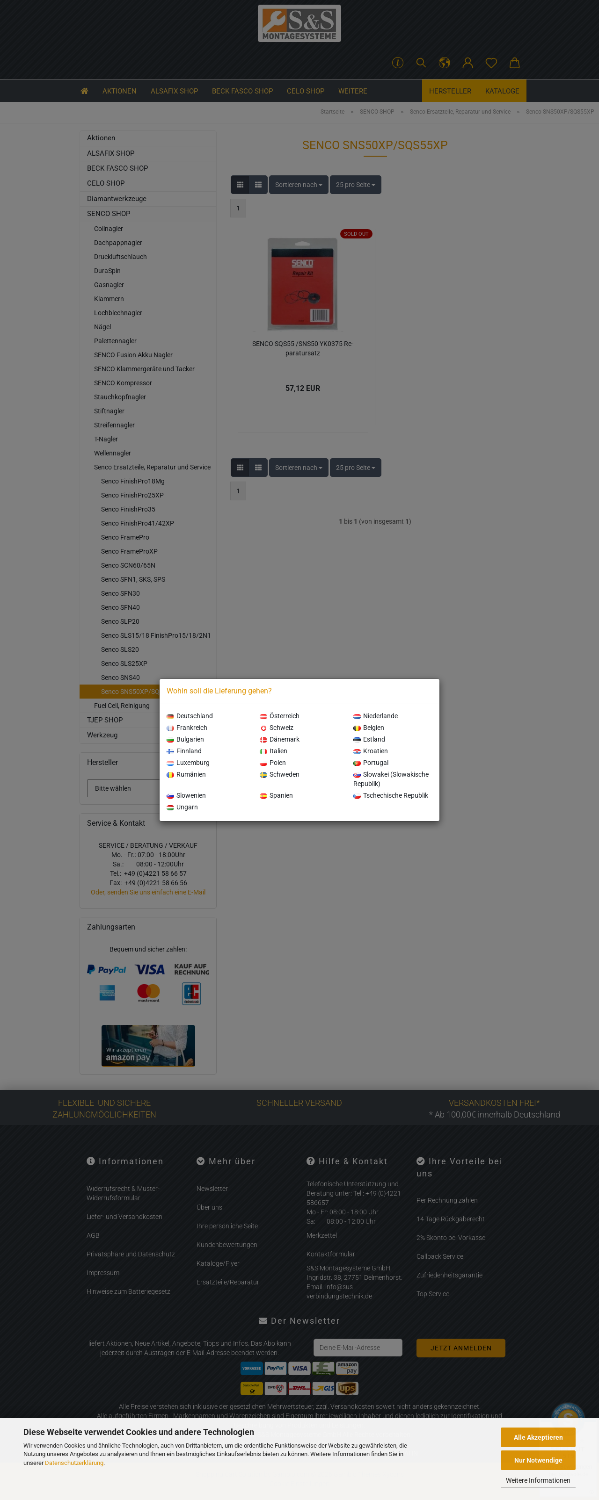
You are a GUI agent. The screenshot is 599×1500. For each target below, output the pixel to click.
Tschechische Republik (390, 795)
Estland (369, 739)
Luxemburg (188, 762)
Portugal (370, 762)
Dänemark (280, 739)
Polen (273, 762)
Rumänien (186, 774)
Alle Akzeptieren (538, 1437)
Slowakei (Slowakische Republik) (391, 779)
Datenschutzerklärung (74, 1462)
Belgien (368, 727)
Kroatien (370, 751)
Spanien (276, 795)
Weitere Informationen (538, 1480)
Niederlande (375, 716)
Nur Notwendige (538, 1460)
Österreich (280, 716)
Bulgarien (185, 739)
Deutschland (190, 716)
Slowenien (186, 795)
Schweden (280, 774)
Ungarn (182, 807)
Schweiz (276, 727)
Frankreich (187, 727)
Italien (273, 751)
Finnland (184, 751)
